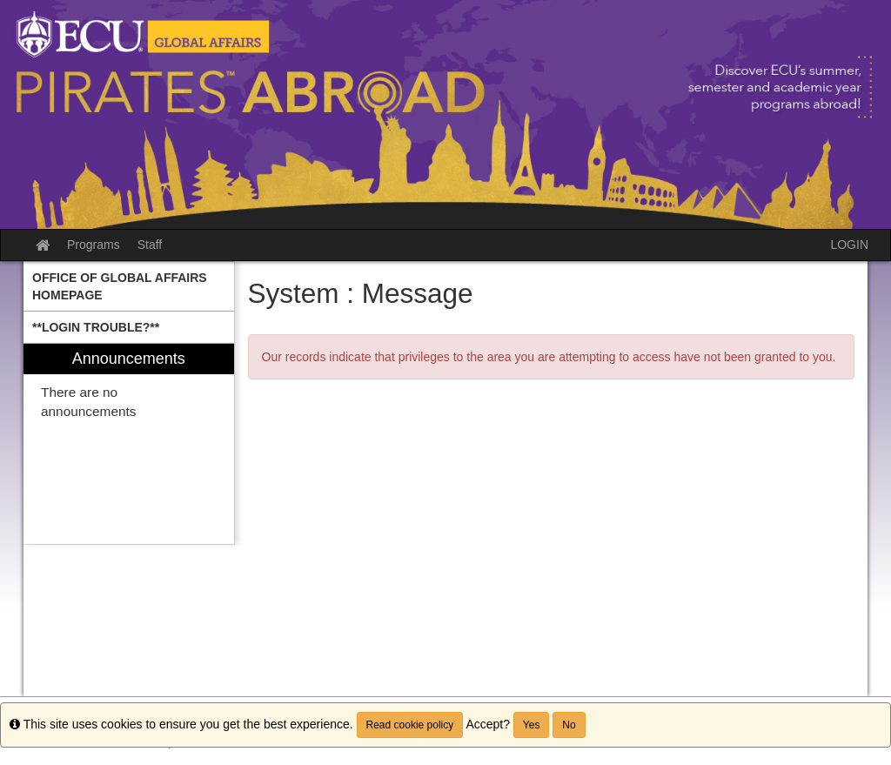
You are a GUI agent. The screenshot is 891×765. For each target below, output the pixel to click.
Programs (93, 245)
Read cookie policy (410, 725)
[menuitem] (128, 286)
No (568, 725)
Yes (531, 725)
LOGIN (849, 245)
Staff (150, 245)
